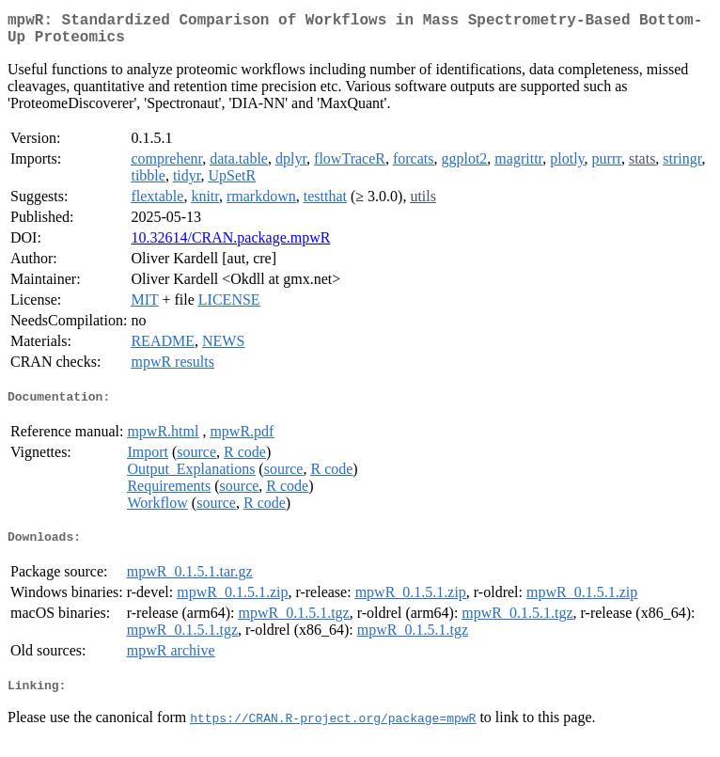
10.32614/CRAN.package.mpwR (230, 245)
